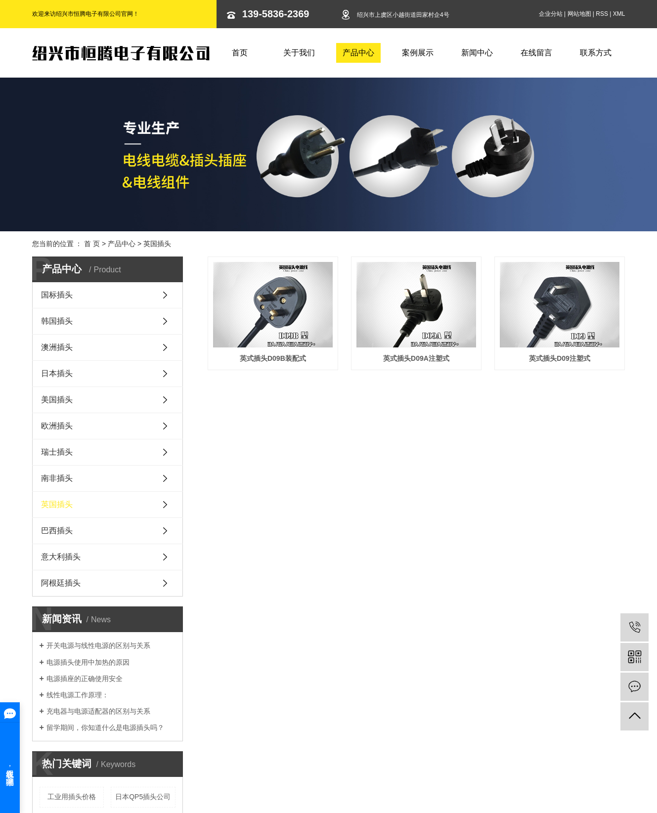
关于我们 (299, 52)
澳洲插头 (57, 347)
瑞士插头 (57, 452)
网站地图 (579, 13)
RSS (602, 13)
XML (619, 13)
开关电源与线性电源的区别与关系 (98, 645)
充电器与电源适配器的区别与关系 (98, 711)
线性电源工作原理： (77, 695)
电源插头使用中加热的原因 (88, 662)
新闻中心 (477, 52)
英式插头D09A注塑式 (418, 359)
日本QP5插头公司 (143, 797)
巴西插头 (57, 530)
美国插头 (57, 399)
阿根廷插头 (61, 583)
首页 (240, 52)
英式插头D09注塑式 (273, 483)
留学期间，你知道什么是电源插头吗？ (105, 727)
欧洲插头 (57, 426)
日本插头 (57, 373)
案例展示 (418, 52)
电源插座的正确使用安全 (84, 679)
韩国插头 (57, 321)
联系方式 (596, 52)
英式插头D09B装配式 (273, 359)
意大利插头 (61, 557)
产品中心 (358, 52)
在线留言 (536, 52)
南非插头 (57, 478)
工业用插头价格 (71, 797)
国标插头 (57, 295)
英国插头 (157, 244)
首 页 (92, 244)
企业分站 (551, 13)
